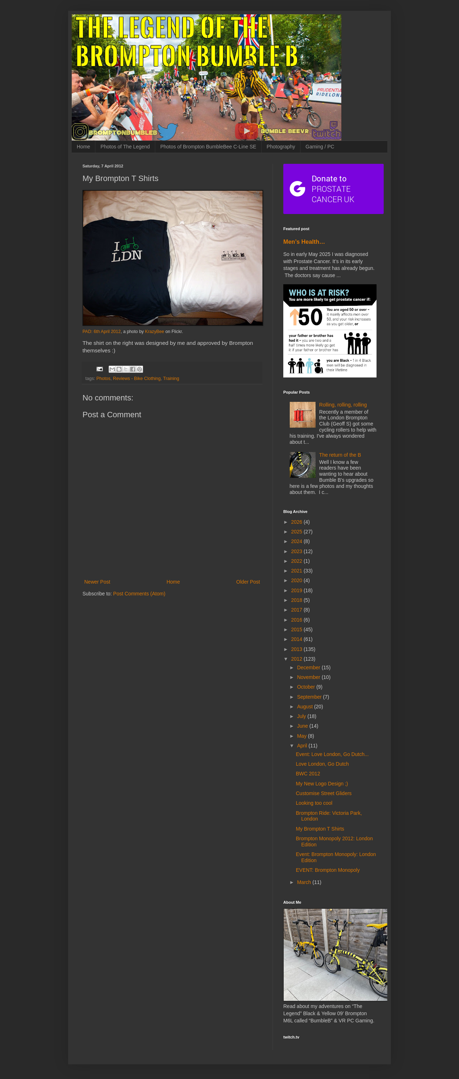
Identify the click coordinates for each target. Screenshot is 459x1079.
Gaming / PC (320, 146)
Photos (103, 378)
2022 (297, 561)
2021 (297, 571)
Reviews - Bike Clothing (137, 378)
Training (171, 378)
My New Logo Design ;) (322, 783)
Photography (281, 146)
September (310, 697)
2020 (297, 580)
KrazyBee (154, 331)
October (306, 687)
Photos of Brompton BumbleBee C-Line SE (208, 146)
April (302, 745)
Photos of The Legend (125, 146)
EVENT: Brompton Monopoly (328, 870)
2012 (297, 659)
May (302, 736)
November (309, 677)
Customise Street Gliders (324, 793)
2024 (297, 541)
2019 (297, 590)
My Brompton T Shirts (320, 829)
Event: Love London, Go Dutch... (332, 754)
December (309, 667)
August (305, 706)
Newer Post (97, 582)
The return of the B (340, 455)
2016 (297, 620)
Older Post (248, 582)
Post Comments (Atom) (139, 593)
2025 (297, 531)
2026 (297, 522)
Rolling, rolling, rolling (343, 405)
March (304, 882)
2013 (297, 649)
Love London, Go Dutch (322, 764)
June (303, 726)
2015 (297, 629)
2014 (297, 639)
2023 (297, 551)
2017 (297, 610)
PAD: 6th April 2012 (101, 331)
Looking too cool (314, 803)
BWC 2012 (308, 773)
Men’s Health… (304, 241)
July (302, 716)
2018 (297, 600)
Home (83, 146)
